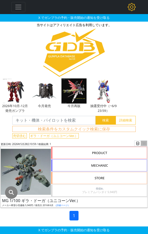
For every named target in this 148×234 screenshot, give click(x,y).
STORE (100, 178)
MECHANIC (99, 165)
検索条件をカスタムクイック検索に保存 (74, 129)
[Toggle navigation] (18, 7)
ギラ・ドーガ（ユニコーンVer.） (54, 135)
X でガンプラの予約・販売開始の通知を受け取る (74, 17)
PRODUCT (99, 153)
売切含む (19, 135)
